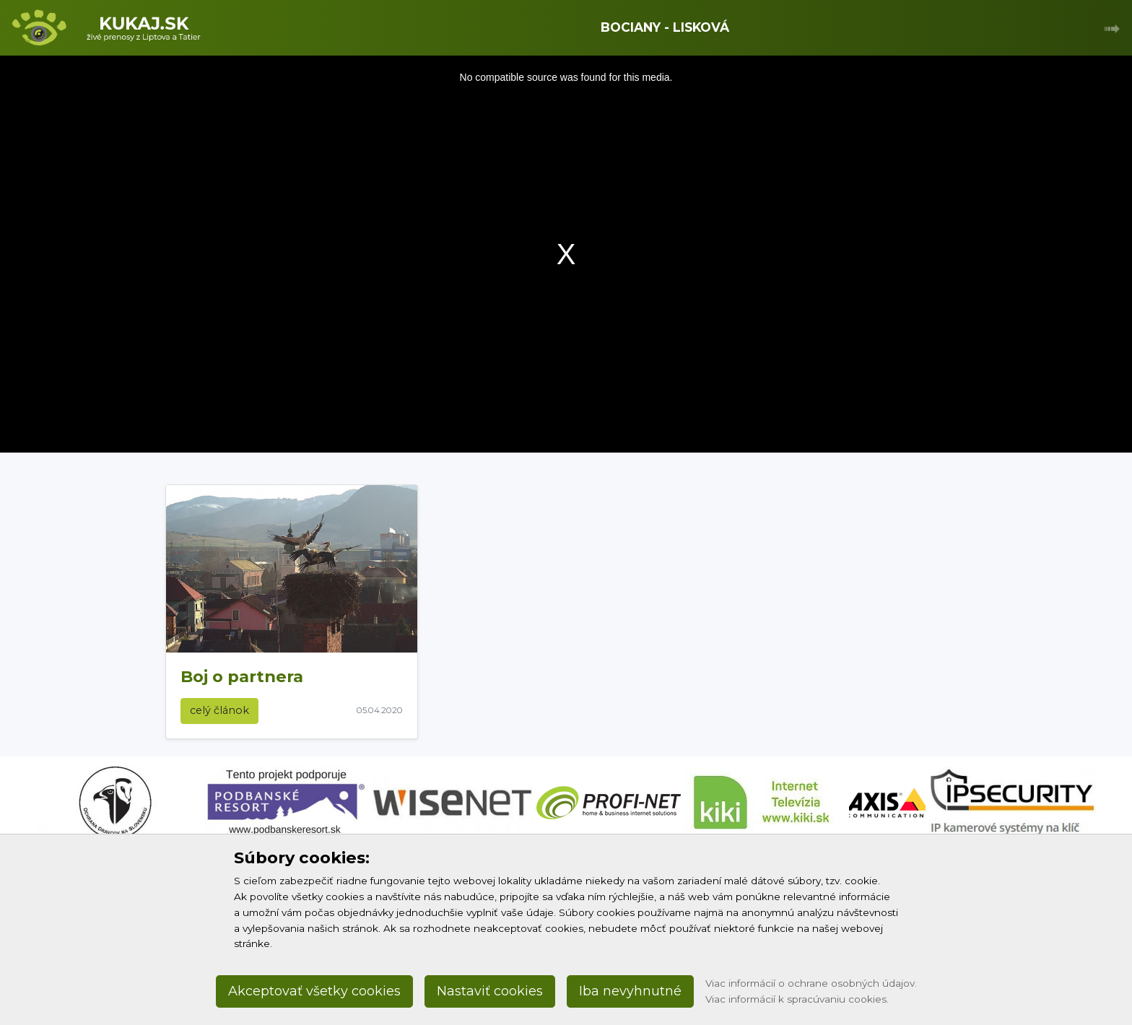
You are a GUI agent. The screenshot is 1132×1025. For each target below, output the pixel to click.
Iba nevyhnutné (630, 991)
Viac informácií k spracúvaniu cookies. (797, 999)
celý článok (219, 710)
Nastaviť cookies (490, 991)
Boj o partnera (241, 676)
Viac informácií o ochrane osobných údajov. (811, 983)
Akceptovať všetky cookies (314, 991)
